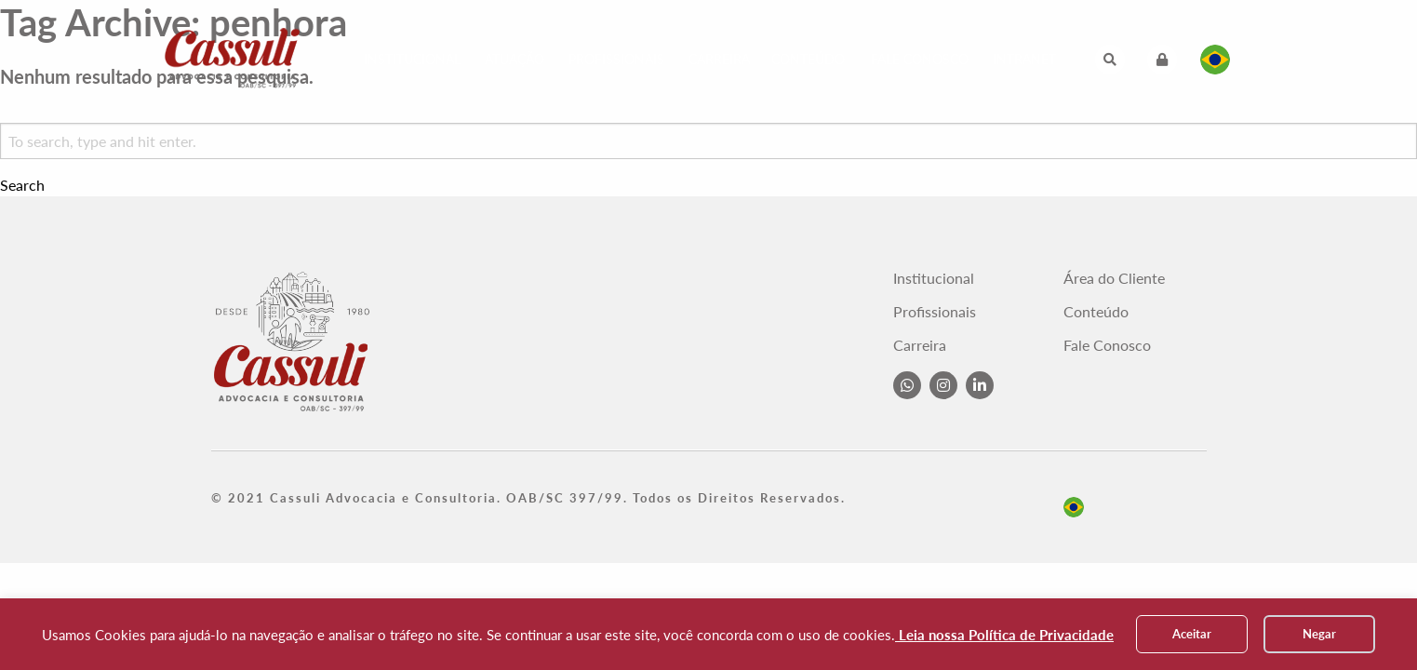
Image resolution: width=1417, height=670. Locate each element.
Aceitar (1191, 633)
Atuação (514, 59)
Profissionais (616, 59)
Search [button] (22, 185)
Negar (1319, 633)
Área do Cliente (1114, 278)
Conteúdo (808, 59)
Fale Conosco (920, 59)
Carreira (719, 59)
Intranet (1024, 59)
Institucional (412, 59)
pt (1073, 507)
